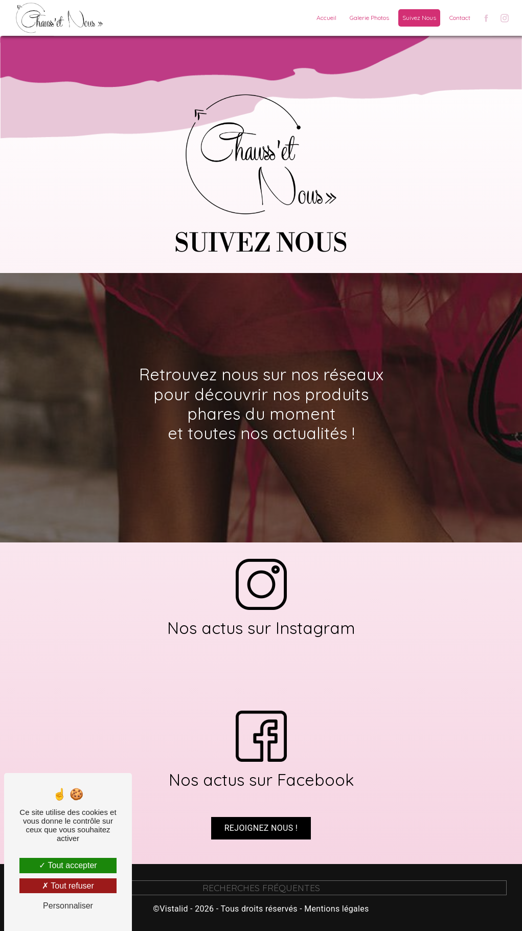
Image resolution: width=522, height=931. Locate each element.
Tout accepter (68, 865)
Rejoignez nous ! (261, 806)
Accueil (326, 17)
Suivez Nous (419, 17)
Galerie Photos (369, 17)
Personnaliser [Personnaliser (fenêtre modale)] (68, 905)
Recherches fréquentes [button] (261, 887)
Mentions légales (336, 909)
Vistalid (174, 909)
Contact (459, 17)
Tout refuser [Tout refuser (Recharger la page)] (68, 885)
